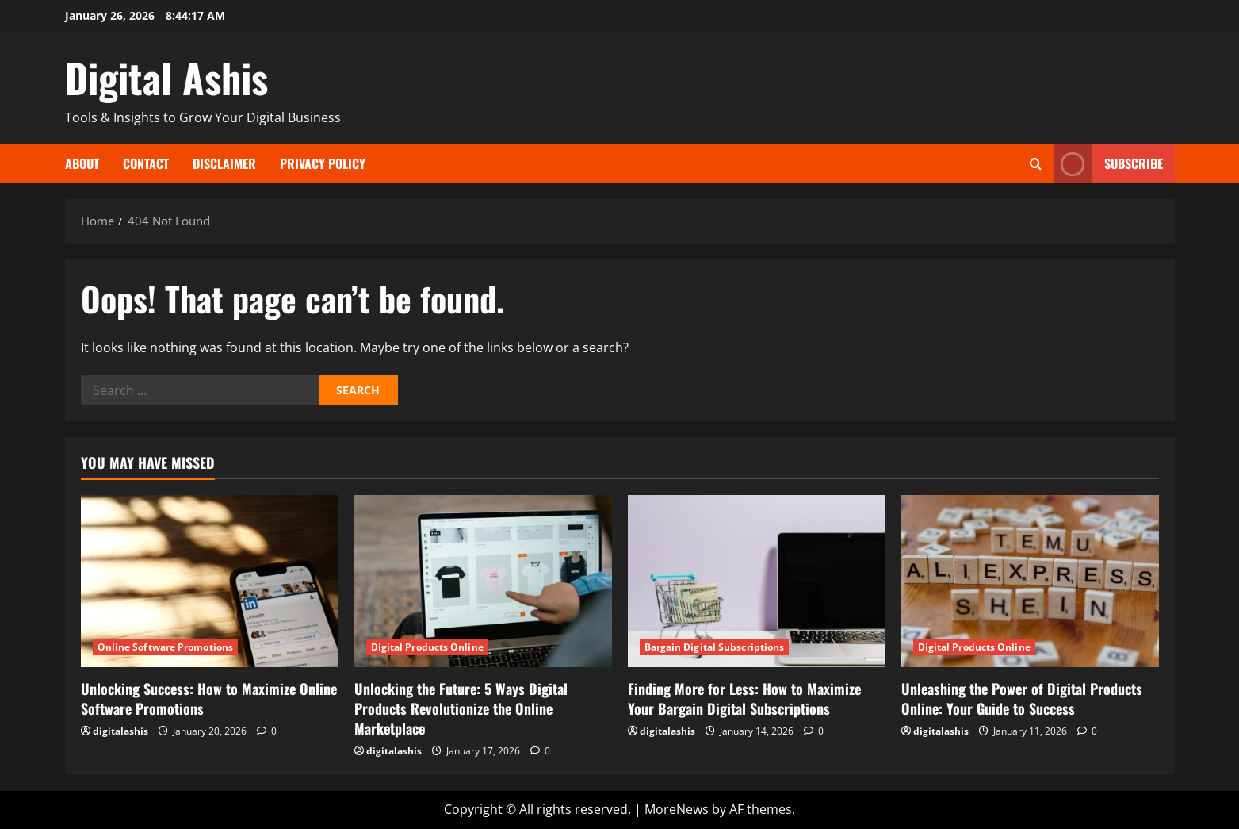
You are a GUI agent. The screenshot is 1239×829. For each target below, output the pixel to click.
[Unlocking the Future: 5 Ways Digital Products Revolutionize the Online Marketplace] (483, 581)
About (82, 163)
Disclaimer (224, 163)
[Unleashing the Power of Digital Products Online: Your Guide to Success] (1030, 581)
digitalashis (120, 731)
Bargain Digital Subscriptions (714, 647)
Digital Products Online (427, 647)
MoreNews (676, 809)
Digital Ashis (166, 77)
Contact (146, 163)
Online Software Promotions (166, 647)
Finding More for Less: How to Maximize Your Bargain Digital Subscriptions (744, 698)
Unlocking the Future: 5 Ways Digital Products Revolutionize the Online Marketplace (461, 708)
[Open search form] (1036, 163)
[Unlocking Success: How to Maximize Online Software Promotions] (209, 581)
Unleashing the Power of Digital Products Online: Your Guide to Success (1021, 698)
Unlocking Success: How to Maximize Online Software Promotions (209, 698)
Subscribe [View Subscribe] (1108, 163)
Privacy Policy (322, 163)
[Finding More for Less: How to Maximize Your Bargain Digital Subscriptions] (756, 581)
